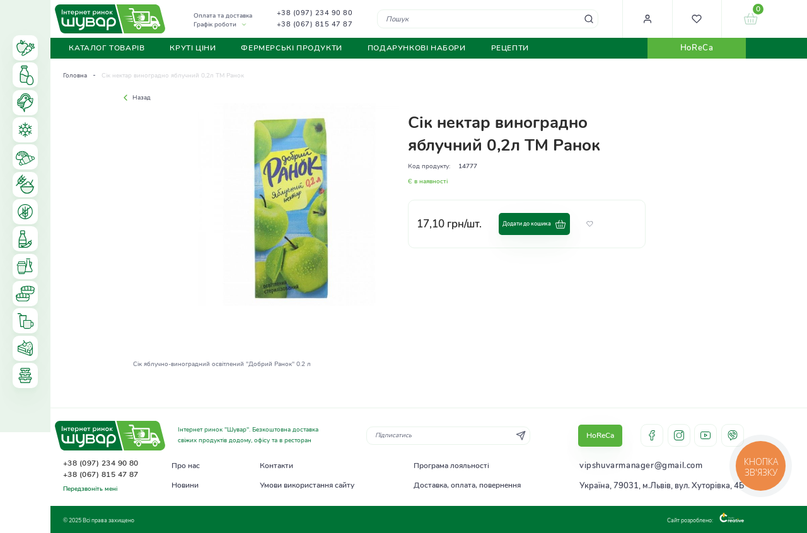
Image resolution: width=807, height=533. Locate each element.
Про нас (185, 466)
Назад (135, 97)
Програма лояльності (451, 466)
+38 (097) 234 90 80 (315, 13)
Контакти (276, 466)
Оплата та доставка (223, 15)
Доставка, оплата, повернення (467, 485)
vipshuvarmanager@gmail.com (641, 465)
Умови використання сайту (307, 485)
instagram (679, 435)
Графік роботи (215, 24)
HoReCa (697, 48)
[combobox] (487, 18)
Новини (185, 485)
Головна (75, 75)
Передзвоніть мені (90, 488)
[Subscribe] (521, 435)
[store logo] (110, 19)
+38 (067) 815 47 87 (315, 24)
